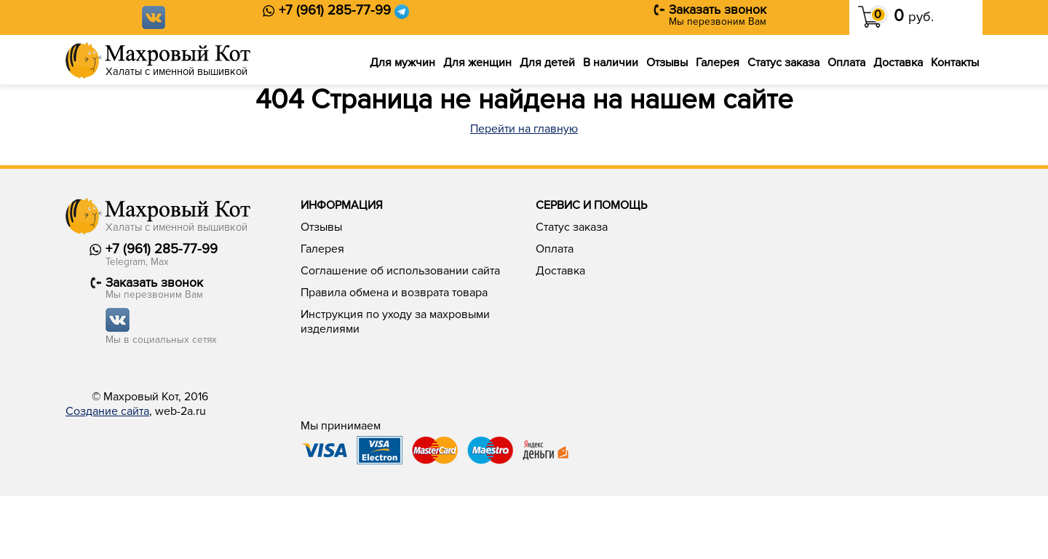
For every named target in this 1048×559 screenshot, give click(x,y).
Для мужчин (402, 62)
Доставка (898, 62)
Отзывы (667, 62)
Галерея (717, 62)
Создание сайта (107, 411)
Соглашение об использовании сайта (400, 270)
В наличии (610, 62)
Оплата (846, 62)
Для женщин (477, 62)
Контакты (955, 62)
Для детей (547, 62)
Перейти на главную (524, 129)
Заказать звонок (717, 9)
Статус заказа (783, 62)
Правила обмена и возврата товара (394, 292)
